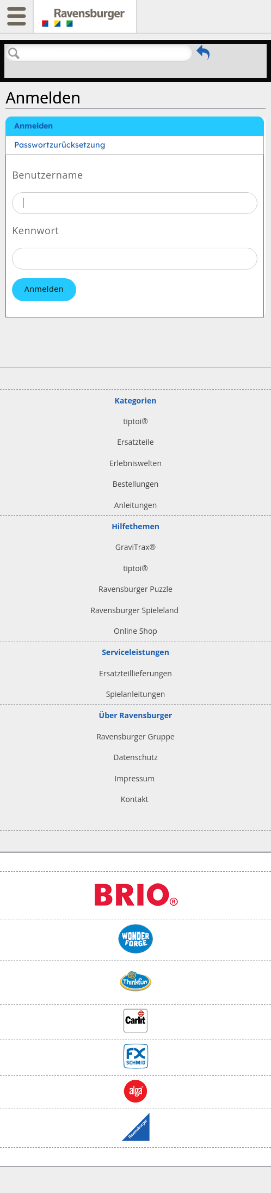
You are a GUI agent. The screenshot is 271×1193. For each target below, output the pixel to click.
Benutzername (47, 174)
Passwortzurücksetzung (59, 145)
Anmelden (33, 126)
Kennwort (35, 229)
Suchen (14, 53)
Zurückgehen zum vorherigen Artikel (203, 55)
